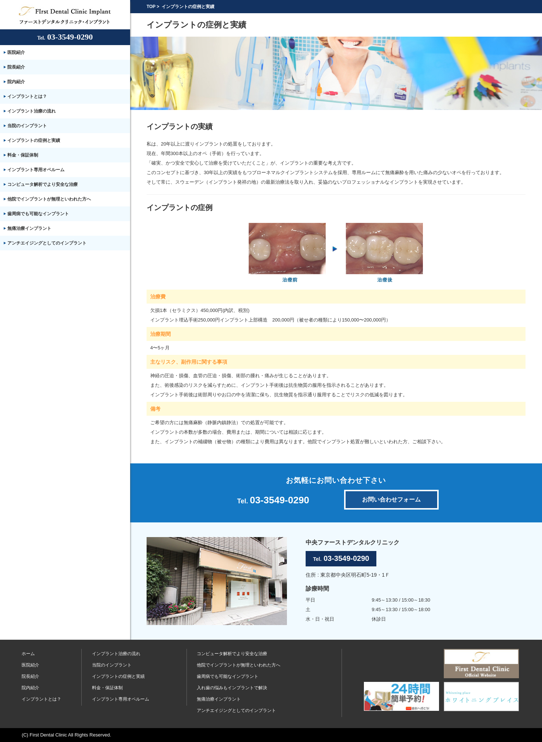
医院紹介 (16, 52)
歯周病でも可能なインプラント (38, 213)
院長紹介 (16, 67)
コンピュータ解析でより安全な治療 (42, 184)
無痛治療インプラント (29, 228)
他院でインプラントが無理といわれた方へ (49, 199)
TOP (151, 6)
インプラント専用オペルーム (35, 169)
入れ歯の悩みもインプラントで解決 (232, 687)
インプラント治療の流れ (31, 111)
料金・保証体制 (22, 155)
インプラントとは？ (27, 96)
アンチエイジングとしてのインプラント (46, 243)
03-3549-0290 (65, 36)
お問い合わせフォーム (391, 499)
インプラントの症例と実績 (33, 140)
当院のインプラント (27, 125)
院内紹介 (16, 81)
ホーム (28, 653)
